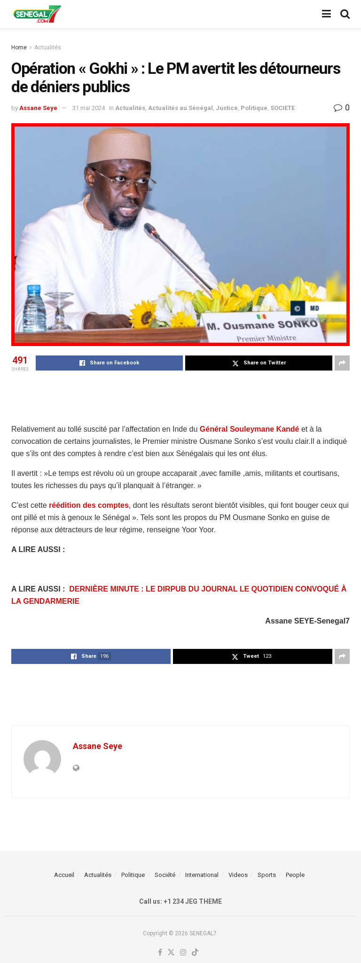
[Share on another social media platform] (342, 363)
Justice (227, 107)
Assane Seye (38, 107)
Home (19, 47)
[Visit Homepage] (37, 14)
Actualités (47, 47)
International (202, 874)
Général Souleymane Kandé (249, 429)
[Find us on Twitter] (171, 952)
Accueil (64, 874)
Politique (254, 107)
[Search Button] (345, 14)
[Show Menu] (326, 14)
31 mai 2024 (88, 107)
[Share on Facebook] (109, 363)
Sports (267, 874)
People (295, 874)
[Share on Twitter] (258, 363)
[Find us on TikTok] (195, 952)
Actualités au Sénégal (180, 107)
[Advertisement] (180, 396)
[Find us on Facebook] (160, 952)
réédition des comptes (88, 505)
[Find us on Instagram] (183, 952)
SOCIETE (282, 107)
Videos (238, 874)
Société (165, 874)
